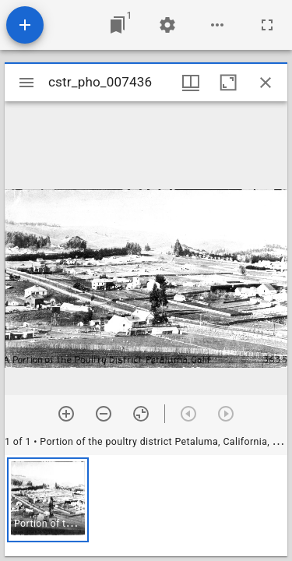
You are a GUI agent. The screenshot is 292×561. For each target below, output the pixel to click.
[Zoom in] (66, 413)
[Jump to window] (117, 25)
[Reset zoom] (141, 413)
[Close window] (265, 82)
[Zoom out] (103, 413)
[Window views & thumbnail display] (190, 82)
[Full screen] (267, 25)
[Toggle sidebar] (26, 82)
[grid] (146, 505)
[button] (48, 499)
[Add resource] (25, 25)
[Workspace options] (217, 25)
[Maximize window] (228, 82)
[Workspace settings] (167, 25)
